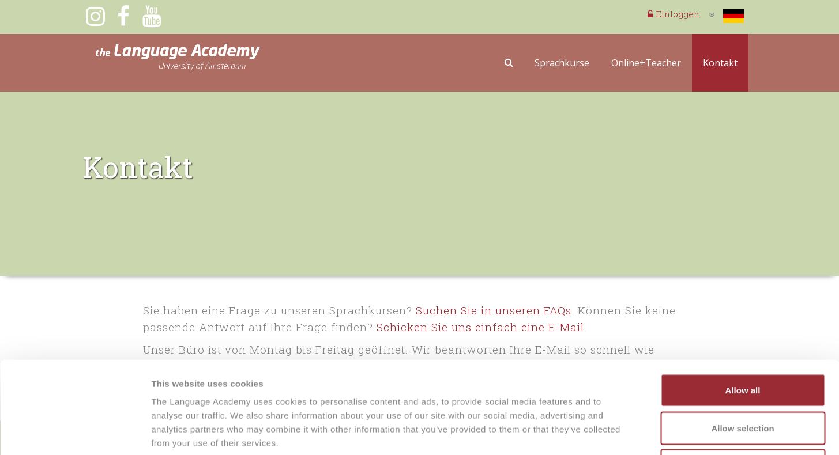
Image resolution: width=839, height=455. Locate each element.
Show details (605, 432)
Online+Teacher (646, 62)
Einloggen (673, 14)
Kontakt (720, 62)
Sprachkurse (562, 62)
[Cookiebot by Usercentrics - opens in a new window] (74, 432)
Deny (743, 379)
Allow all (743, 304)
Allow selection (742, 342)
